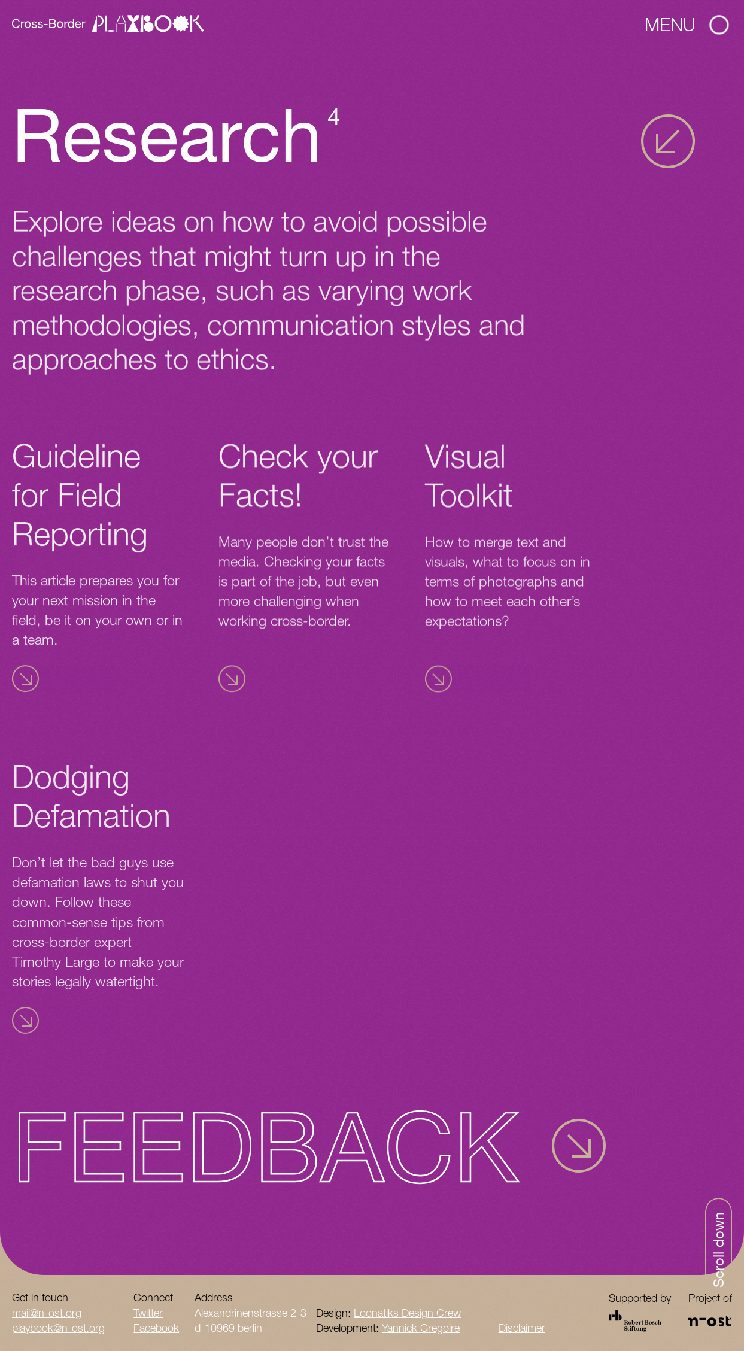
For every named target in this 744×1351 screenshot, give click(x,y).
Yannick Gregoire (421, 1328)
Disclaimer (522, 1328)
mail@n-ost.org (46, 1313)
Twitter (148, 1313)
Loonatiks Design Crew (407, 1313)
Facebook (156, 1328)
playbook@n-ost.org (58, 1328)
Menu (686, 24)
